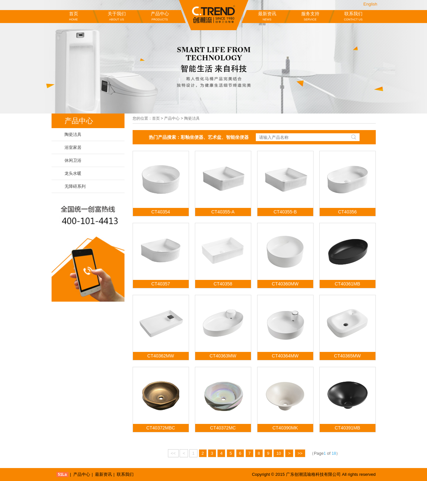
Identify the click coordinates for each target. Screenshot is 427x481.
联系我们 (353, 16)
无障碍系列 (75, 186)
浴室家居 (73, 147)
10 (278, 453)
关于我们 (116, 16)
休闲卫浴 (73, 160)
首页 (73, 16)
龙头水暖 (73, 173)
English (370, 4)
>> (300, 453)
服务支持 (310, 16)
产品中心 (159, 16)
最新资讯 (267, 16)
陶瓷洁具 (73, 134)
